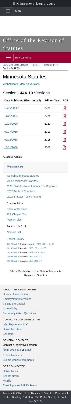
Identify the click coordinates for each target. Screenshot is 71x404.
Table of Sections (17, 209)
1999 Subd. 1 (13, 256)
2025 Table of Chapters (21, 191)
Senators (8, 333)
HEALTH (36, 65)
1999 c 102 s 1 (35, 256)
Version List (14, 219)
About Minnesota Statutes (22, 181)
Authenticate (10, 83)
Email (28, 349)
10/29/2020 (11, 123)
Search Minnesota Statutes (23, 175)
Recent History (15, 238)
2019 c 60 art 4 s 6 (37, 252)
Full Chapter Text (17, 214)
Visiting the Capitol (14, 303)
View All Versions (30, 83)
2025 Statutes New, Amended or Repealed (32, 186)
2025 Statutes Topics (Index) (24, 196)
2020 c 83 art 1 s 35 (37, 248)
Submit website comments (18, 359)
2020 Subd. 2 (13, 248)
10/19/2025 (11, 107)
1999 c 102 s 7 (35, 261)
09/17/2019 (11, 131)
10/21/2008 (11, 147)
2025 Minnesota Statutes (15, 65)
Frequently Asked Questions (19, 313)
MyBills (7, 380)
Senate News (11, 375)
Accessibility (10, 308)
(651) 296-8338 (12, 349)
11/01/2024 (11, 115)
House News (10, 371)
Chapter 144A (51, 65)
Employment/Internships (17, 298)
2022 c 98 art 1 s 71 (45, 244)
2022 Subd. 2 (13, 244)
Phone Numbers (12, 355)
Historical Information (15, 294)
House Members (12, 329)
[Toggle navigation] (8, 11)
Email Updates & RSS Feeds (20, 385)
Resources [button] (15, 166)
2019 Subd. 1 (13, 252)
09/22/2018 (11, 139)
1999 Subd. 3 (13, 261)
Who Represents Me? (15, 324)
